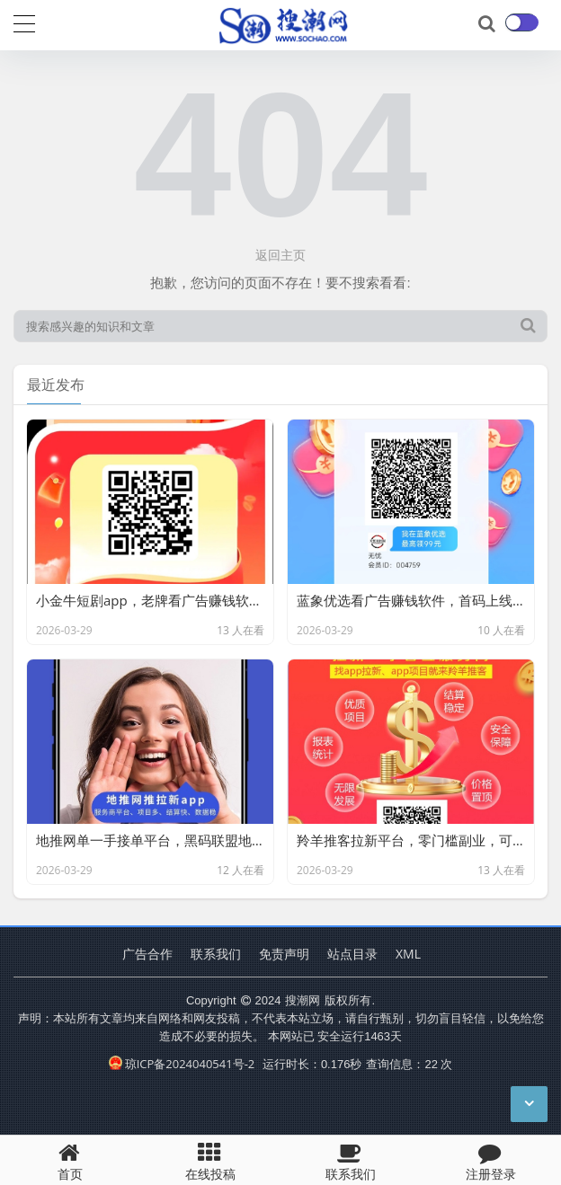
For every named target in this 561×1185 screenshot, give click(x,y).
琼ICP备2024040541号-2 (182, 1064)
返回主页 (280, 254)
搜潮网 (302, 1000)
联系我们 (216, 953)
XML (408, 953)
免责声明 (284, 953)
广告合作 (147, 953)
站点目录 (352, 953)
